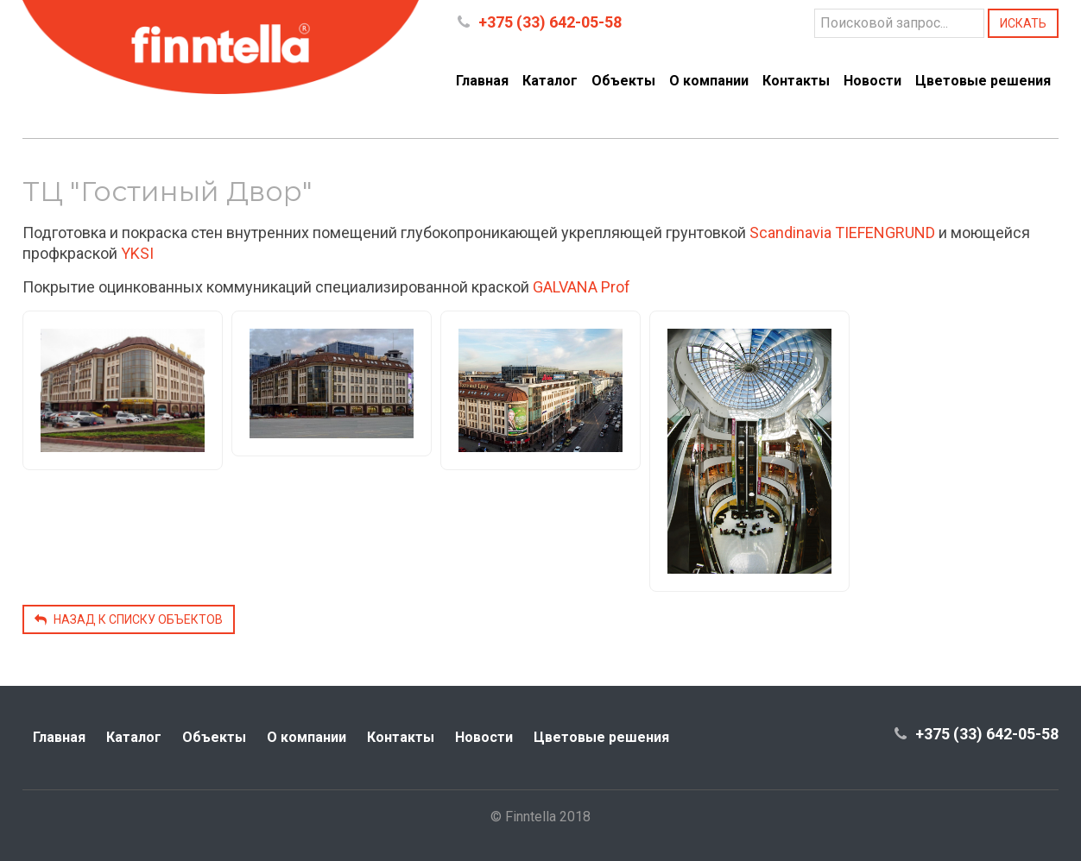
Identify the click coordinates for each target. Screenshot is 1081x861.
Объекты (623, 80)
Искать (1023, 23)
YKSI (137, 253)
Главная (482, 80)
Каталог (550, 80)
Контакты (796, 80)
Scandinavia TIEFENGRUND (842, 232)
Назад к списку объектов (129, 619)
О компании (709, 80)
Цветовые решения (983, 80)
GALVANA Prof (581, 287)
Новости (872, 80)
